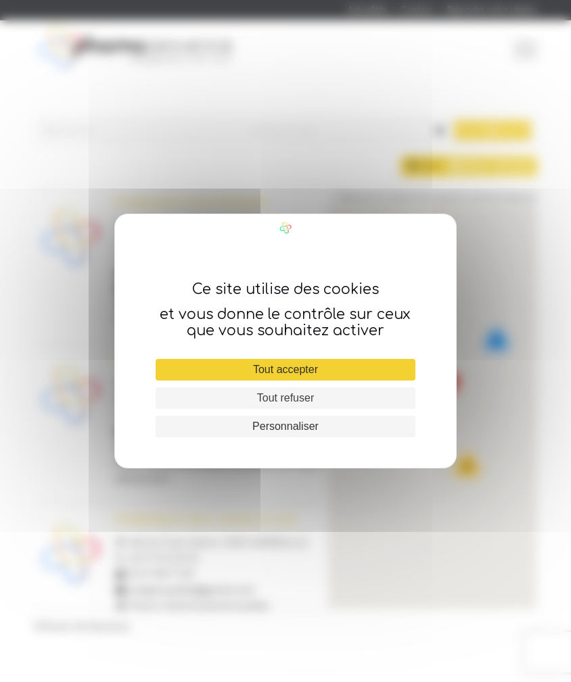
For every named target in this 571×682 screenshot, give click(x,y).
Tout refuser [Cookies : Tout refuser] (285, 398)
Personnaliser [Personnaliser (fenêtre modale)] (285, 426)
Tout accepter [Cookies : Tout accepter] (285, 369)
